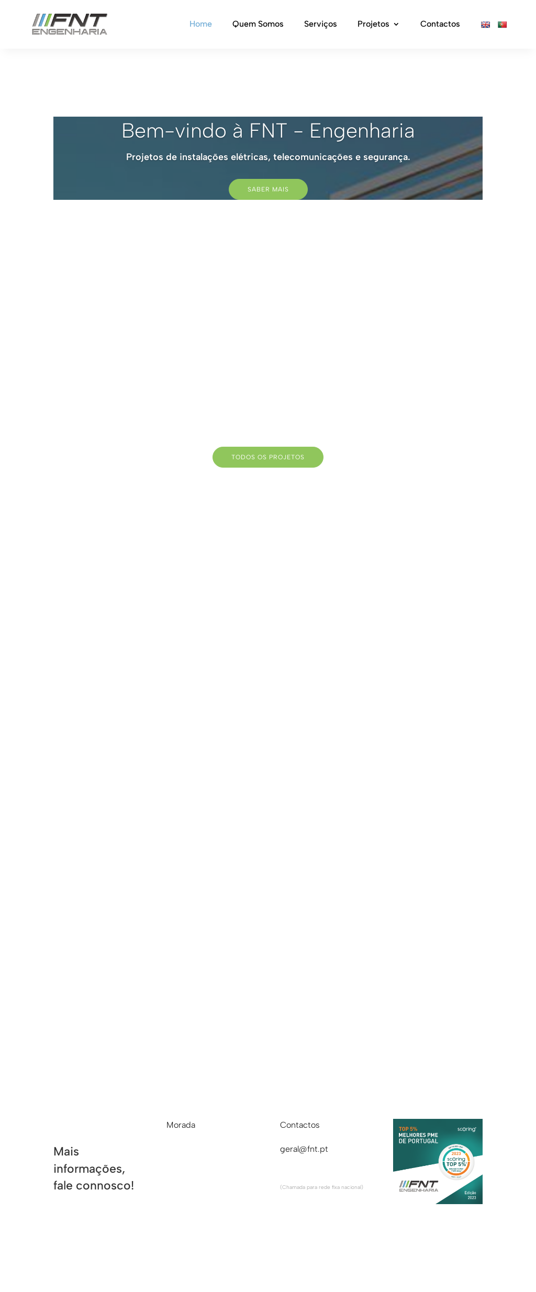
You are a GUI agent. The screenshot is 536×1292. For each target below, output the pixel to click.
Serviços (320, 24)
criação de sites (399, 1254)
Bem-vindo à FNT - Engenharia (268, 130)
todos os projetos (268, 457)
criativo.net (461, 1254)
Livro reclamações (87, 1254)
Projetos (373, 24)
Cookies (222, 1254)
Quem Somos (258, 24)
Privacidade (175, 1254)
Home (200, 24)
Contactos (440, 24)
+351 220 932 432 (316, 1173)
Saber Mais (268, 189)
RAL (137, 1254)
